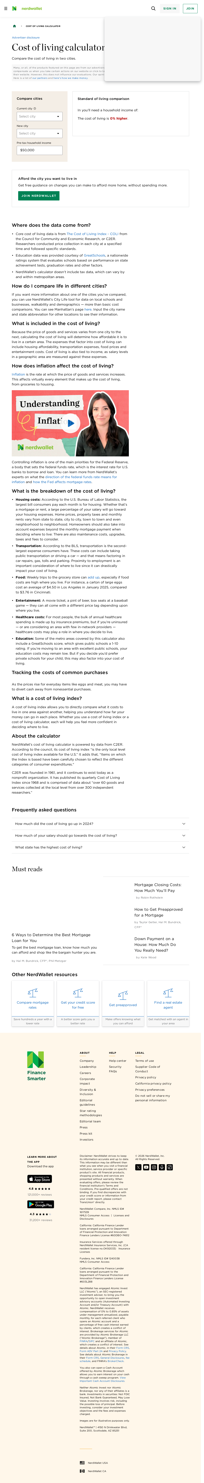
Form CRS (122, 1347)
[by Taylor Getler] (148, 922)
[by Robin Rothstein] (152, 897)
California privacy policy (153, 1083)
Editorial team (90, 1121)
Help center (117, 1060)
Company (87, 1060)
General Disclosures (112, 1357)
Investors (87, 1139)
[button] (70, 423)
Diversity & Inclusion (88, 1092)
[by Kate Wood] (149, 957)
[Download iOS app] (39, 1179)
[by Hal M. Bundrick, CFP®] (31, 960)
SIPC (92, 1341)
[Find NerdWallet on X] (138, 1169)
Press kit (86, 1133)
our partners (39, 78)
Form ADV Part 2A (91, 1351)
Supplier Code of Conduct (147, 1069)
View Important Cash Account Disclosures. (103, 1379)
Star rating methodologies (91, 1113)
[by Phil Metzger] (57, 960)
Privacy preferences (150, 1089)
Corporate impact (87, 1081)
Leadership (88, 1066)
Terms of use (144, 1060)
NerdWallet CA (93, 1471)
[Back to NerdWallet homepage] (14, 26)
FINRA (84, 1341)
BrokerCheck (116, 1361)
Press (84, 1127)
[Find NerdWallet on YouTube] (146, 1169)
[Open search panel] (153, 8)
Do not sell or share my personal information (152, 1098)
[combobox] (19, 116)
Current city (24, 108)
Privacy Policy (117, 1351)
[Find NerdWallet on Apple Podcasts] (162, 1169)
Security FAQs (115, 1069)
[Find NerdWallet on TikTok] (170, 1169)
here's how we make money (70, 78)
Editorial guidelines (87, 1102)
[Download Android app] (40, 1205)
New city (22, 125)
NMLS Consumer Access (94, 1215)
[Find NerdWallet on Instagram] (154, 1169)
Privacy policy (145, 1077)
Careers (85, 1073)
